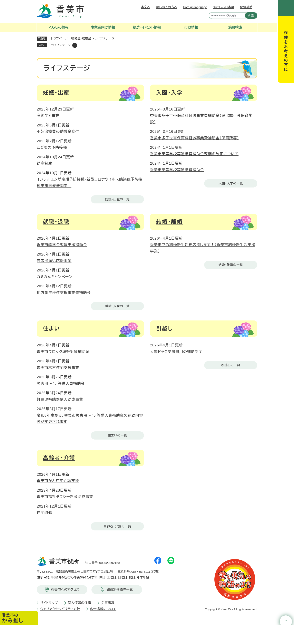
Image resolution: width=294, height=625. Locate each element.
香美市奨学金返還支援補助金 (62, 245)
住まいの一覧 (117, 435)
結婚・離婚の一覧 (230, 265)
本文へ (145, 7)
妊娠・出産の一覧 (117, 199)
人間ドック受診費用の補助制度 (176, 352)
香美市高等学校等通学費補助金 (177, 170)
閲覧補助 (246, 7)
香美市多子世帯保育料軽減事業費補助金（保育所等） (194, 138)
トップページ (59, 38)
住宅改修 (44, 513)
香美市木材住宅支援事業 (58, 368)
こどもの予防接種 (52, 147)
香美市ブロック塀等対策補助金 (63, 352)
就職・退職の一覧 (117, 306)
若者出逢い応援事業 (54, 261)
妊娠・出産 (56, 93)
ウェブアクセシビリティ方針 (60, 609)
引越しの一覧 (230, 365)
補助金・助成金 (81, 38)
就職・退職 (56, 222)
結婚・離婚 (169, 222)
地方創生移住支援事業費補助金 (64, 293)
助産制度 (44, 163)
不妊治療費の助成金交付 (58, 131)
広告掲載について (103, 609)
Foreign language (195, 7)
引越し (164, 329)
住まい (51, 329)
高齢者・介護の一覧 (117, 526)
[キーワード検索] (226, 15)
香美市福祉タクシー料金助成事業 (65, 497)
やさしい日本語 (223, 7)
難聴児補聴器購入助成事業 (60, 399)
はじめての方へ (166, 7)
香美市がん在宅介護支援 (58, 481)
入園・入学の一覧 (230, 183)
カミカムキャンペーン (54, 277)
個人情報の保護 (79, 603)
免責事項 (107, 603)
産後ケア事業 (48, 116)
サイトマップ (49, 603)
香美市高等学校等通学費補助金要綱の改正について (194, 154)
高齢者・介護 (59, 458)
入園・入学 (169, 93)
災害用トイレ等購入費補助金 (61, 384)
